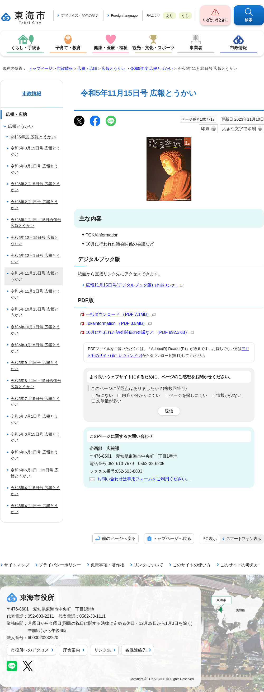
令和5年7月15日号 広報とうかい (35, 401)
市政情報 (238, 47)
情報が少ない (229, 395)
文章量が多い (108, 401)
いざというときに (215, 20)
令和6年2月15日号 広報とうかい (35, 186)
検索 (249, 20)
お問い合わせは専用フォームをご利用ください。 (143, 479)
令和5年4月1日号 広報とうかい (34, 508)
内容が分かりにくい (141, 395)
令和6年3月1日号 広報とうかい (34, 169)
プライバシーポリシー (60, 565)
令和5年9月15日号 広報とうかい (35, 348)
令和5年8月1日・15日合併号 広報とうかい (36, 383)
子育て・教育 (68, 47)
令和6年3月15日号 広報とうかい (35, 151)
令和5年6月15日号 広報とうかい (35, 437)
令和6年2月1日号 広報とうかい (34, 204)
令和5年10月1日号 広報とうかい (35, 330)
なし (185, 15)
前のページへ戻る (119, 538)
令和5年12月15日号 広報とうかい (34, 240)
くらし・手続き (25, 47)
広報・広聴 (87, 68)
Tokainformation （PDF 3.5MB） (119, 323)
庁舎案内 (71, 650)
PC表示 (209, 538)
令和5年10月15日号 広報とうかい (34, 312)
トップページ (40, 68)
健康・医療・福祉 (111, 47)
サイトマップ (16, 565)
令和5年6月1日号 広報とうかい (34, 455)
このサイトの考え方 (239, 565)
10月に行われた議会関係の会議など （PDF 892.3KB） (140, 332)
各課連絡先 (136, 650)
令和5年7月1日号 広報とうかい (34, 419)
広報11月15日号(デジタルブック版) (134, 285)
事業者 (196, 47)
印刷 (205, 128)
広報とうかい (113, 68)
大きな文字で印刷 (239, 128)
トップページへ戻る (172, 538)
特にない (104, 395)
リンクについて (148, 565)
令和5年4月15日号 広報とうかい (35, 490)
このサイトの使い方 (192, 565)
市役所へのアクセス (30, 650)
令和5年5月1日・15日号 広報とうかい (34, 473)
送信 (169, 411)
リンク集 (102, 650)
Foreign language (124, 15)
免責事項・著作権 (107, 565)
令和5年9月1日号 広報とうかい (34, 365)
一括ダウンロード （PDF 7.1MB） (120, 314)
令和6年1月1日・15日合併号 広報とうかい (36, 222)
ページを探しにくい (188, 395)
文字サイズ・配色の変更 (80, 15)
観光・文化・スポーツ (153, 47)
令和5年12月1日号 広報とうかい (35, 258)
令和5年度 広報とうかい (151, 68)
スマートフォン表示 (243, 538)
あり (169, 15)
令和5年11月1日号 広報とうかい (35, 294)
